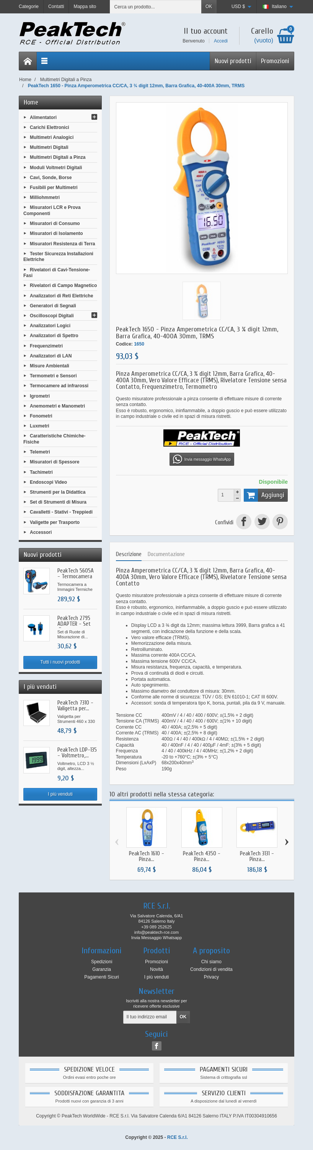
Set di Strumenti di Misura (58, 502)
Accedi (221, 41)
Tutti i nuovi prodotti (60, 662)
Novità (156, 969)
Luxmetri (39, 426)
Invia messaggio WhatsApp (202, 459)
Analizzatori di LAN (51, 355)
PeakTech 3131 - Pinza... (257, 856)
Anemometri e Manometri (57, 405)
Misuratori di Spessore (54, 462)
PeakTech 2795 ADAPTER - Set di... (74, 624)
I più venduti (60, 794)
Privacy (211, 977)
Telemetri (40, 452)
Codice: (124, 344)
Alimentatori (43, 117)
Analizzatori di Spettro (54, 335)
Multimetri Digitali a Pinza (57, 157)
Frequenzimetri (46, 345)
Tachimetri (41, 472)
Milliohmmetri (45, 197)
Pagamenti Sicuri (101, 977)
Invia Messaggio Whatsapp (156, 937)
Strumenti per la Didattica (57, 492)
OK (208, 6)
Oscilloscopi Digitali (52, 315)
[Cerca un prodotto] (156, 6)
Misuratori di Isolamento (56, 233)
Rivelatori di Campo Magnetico (63, 285)
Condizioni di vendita (211, 969)
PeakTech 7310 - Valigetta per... (75, 706)
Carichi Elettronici (49, 127)
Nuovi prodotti (233, 61)
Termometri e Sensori (53, 375)
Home (31, 102)
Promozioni (275, 61)
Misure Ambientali (49, 366)
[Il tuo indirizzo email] (150, 1017)
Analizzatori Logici (50, 325)
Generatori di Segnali (53, 305)
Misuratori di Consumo (55, 223)
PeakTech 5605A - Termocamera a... (75, 577)
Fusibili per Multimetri (54, 187)
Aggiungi (264, 495)
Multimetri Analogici (51, 137)
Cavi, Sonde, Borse (51, 177)
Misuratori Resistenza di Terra (62, 243)
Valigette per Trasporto (55, 522)
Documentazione (166, 554)
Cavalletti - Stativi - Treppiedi (61, 512)
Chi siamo (211, 961)
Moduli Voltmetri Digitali (56, 167)
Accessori (41, 532)
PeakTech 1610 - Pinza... (146, 856)
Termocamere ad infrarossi (59, 385)
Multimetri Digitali (49, 147)
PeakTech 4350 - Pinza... (201, 856)
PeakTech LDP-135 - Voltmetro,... (77, 753)
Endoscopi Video (48, 481)
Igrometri (40, 395)
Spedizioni (101, 961)
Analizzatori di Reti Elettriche (61, 295)
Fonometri (41, 416)
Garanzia (101, 969)
